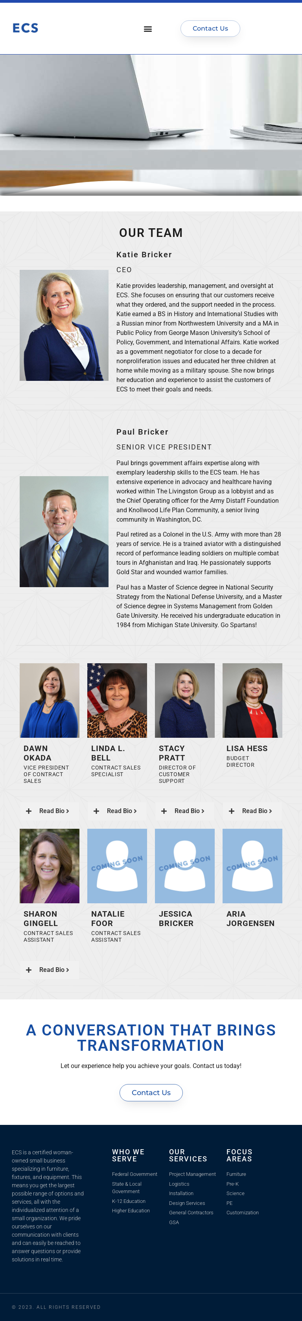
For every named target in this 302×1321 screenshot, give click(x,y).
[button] (148, 28)
